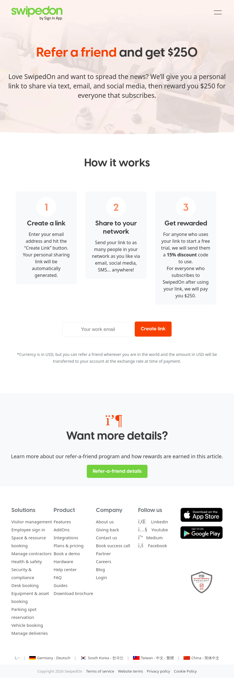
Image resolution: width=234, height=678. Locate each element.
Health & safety (26, 561)
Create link (153, 328)
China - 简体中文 (201, 657)
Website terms (130, 671)
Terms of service (100, 671)
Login (101, 577)
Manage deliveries (29, 633)
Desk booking (25, 585)
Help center (65, 569)
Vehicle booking (27, 625)
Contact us (106, 537)
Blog (100, 569)
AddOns (61, 529)
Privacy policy (158, 671)
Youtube (153, 529)
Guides (61, 585)
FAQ (58, 577)
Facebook (152, 545)
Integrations (66, 537)
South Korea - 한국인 (102, 657)
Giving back (107, 529)
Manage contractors (31, 553)
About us (105, 521)
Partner (103, 553)
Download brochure (73, 593)
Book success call (113, 545)
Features (62, 521)
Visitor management (31, 521)
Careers (103, 561)
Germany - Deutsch (50, 657)
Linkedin (153, 521)
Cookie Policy (185, 671)
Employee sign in (28, 529)
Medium (150, 537)
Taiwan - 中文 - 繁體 (154, 657)
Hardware (63, 561)
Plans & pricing (68, 545)
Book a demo (67, 553)
